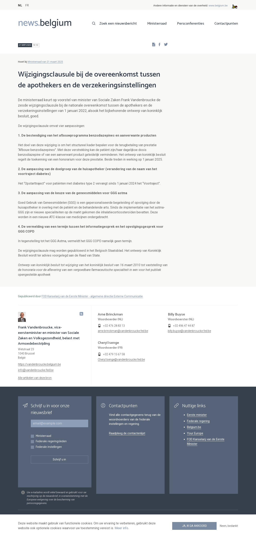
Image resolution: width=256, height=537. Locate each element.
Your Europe (195, 433)
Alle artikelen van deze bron (35, 377)
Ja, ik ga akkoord (194, 525)
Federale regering (198, 421)
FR (27, 5)
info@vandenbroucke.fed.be (35, 370)
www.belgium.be (218, 5)
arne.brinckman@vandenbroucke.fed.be (123, 330)
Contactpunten (226, 24)
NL (20, 5)
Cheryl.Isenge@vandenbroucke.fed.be (121, 359)
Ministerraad (157, 24)
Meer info (121, 528)
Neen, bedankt (229, 525)
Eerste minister (197, 415)
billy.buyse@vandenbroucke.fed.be (189, 330)
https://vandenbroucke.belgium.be (39, 364)
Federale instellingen (49, 447)
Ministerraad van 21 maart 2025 (45, 61)
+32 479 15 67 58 (114, 354)
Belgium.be (194, 427)
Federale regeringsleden (51, 441)
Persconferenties (190, 24)
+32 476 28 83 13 (114, 325)
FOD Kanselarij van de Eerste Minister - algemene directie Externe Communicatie (92, 296)
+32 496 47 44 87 (184, 325)
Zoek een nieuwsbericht (118, 24)
